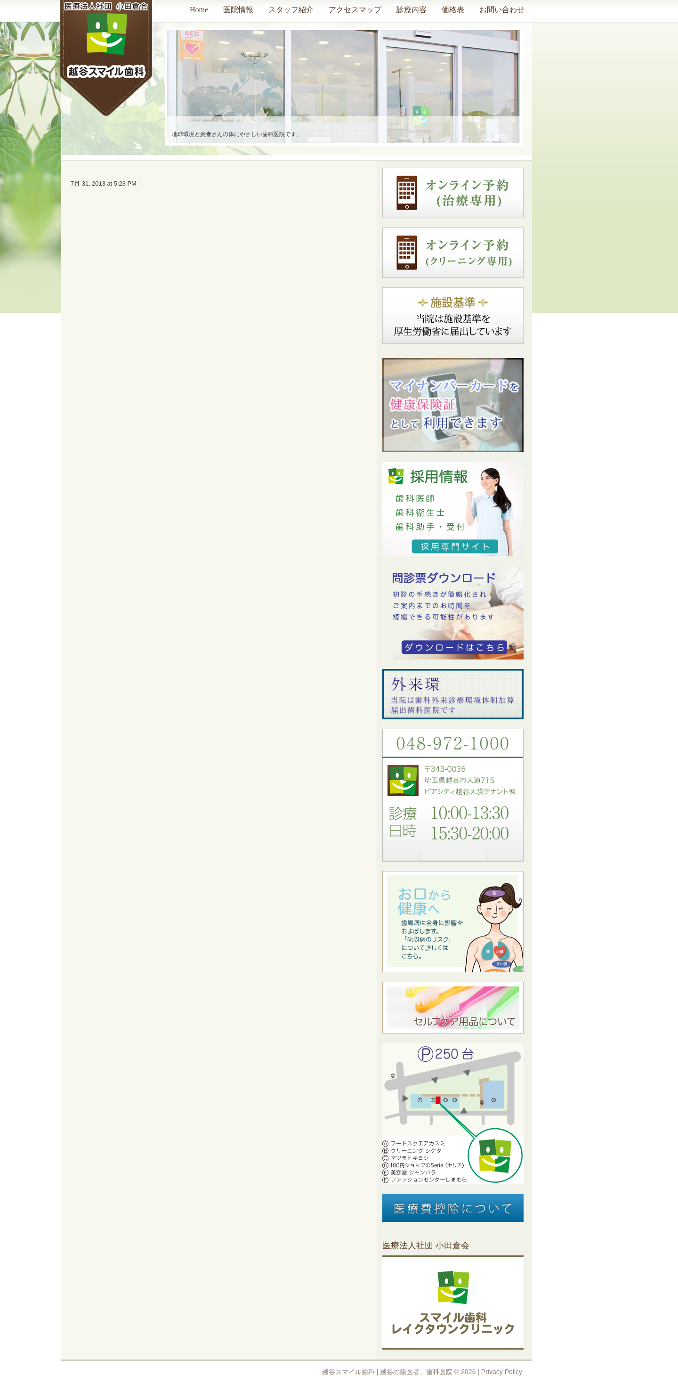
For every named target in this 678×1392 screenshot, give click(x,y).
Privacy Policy (501, 1372)
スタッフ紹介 (291, 10)
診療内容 (411, 10)
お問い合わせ (502, 10)
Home (199, 10)
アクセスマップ (355, 10)
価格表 (453, 10)
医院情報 (238, 10)
